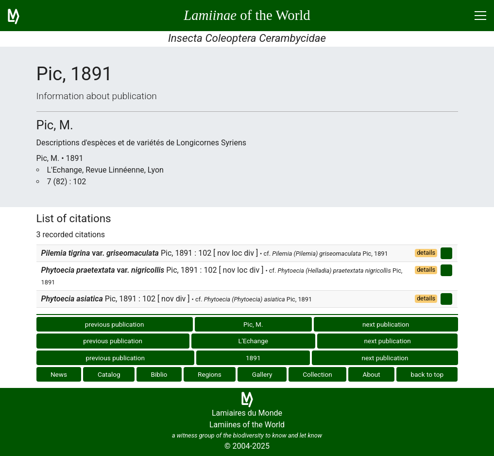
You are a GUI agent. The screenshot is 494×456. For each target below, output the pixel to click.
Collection (317, 374)
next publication (385, 324)
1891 (253, 358)
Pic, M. (253, 324)
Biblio (159, 374)
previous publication (114, 324)
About (371, 374)
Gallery (262, 374)
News (59, 374)
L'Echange (253, 341)
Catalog (109, 374)
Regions (209, 374)
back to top (427, 374)
